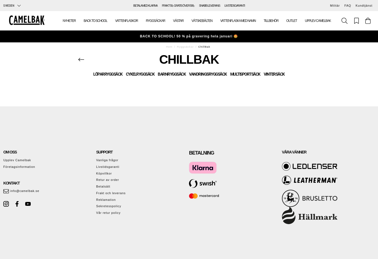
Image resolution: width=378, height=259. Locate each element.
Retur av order (107, 179)
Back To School (95, 21)
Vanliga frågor (107, 160)
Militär (335, 5)
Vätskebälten (201, 21)
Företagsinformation (19, 166)
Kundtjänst (364, 5)
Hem (169, 46)
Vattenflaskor (126, 21)
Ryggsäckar (155, 21)
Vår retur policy (108, 212)
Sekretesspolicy (108, 206)
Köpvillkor (104, 173)
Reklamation (106, 199)
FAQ (347, 5)
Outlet (291, 21)
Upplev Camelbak (318, 21)
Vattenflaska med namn (238, 21)
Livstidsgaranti (108, 166)
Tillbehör (271, 21)
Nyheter (69, 21)
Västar (178, 21)
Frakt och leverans (111, 193)
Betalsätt (103, 186)
